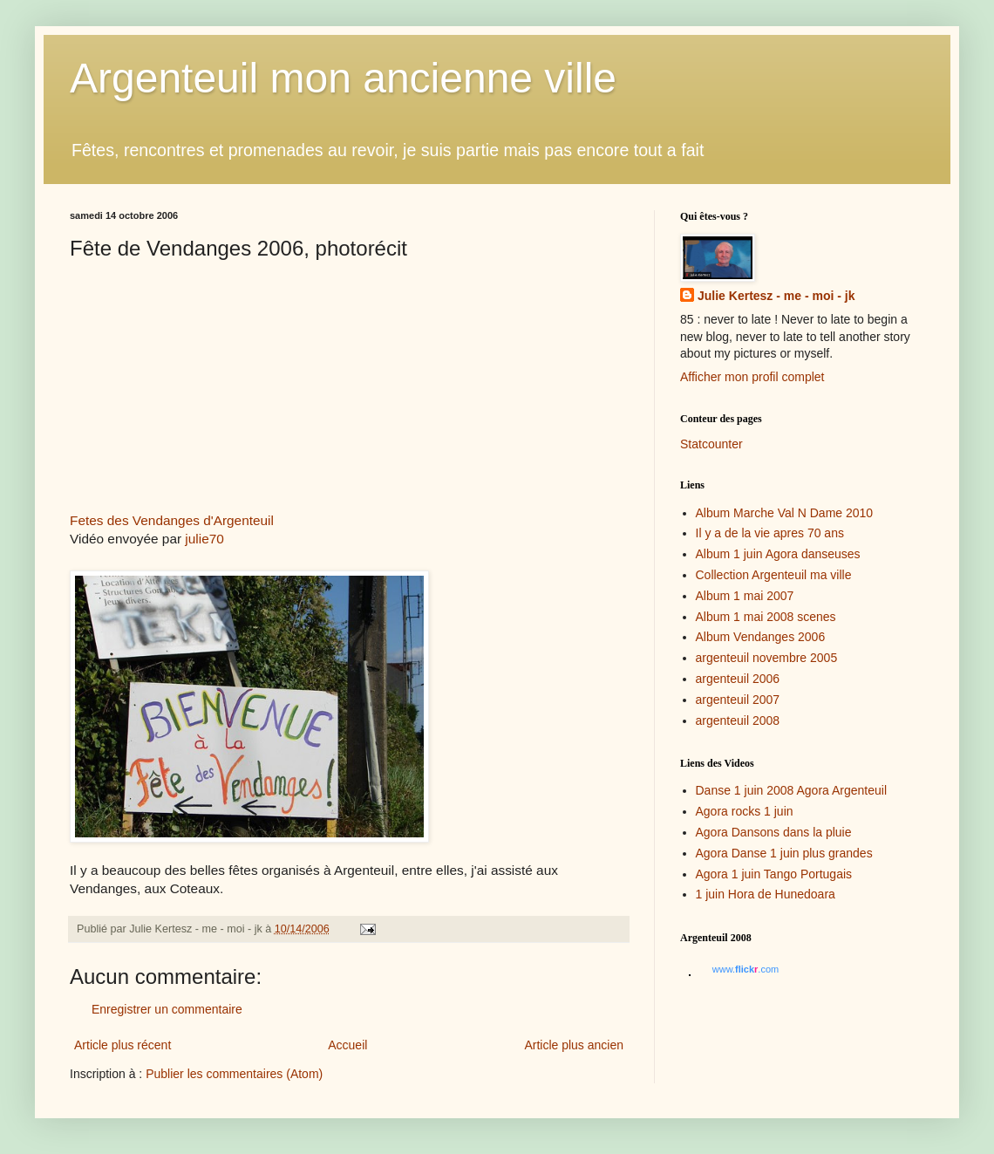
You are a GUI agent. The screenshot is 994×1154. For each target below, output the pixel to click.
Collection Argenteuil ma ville (774, 575)
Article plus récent (122, 1045)
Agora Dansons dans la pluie (774, 832)
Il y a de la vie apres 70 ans (770, 533)
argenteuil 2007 (738, 700)
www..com (745, 969)
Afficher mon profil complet (752, 377)
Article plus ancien (573, 1045)
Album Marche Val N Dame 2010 (785, 513)
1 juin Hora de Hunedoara (765, 894)
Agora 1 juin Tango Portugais (774, 874)
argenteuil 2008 (738, 720)
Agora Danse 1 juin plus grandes (784, 853)
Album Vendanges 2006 (761, 637)
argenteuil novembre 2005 (767, 658)
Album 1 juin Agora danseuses (778, 554)
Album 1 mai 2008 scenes (766, 617)
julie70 (204, 538)
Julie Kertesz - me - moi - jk (776, 296)
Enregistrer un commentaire (167, 1009)
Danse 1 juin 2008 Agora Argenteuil (792, 790)
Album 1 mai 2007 (745, 596)
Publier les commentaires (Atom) (234, 1074)
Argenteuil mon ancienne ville (343, 78)
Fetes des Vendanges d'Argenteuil (172, 520)
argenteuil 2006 (738, 679)
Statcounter (711, 444)
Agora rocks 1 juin (744, 811)
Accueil (347, 1045)
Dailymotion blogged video (209, 394)
